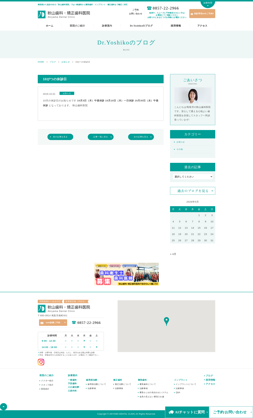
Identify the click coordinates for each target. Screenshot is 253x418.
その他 (180, 149)
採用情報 (176, 25)
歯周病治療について (97, 384)
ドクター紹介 (47, 381)
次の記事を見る (141, 137)
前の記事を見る (60, 137)
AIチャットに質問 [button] (189, 412)
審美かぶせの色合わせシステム (154, 392)
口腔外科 (72, 391)
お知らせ (181, 142)
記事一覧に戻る (100, 137)
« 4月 (173, 254)
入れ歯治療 (73, 387)
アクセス (202, 25)
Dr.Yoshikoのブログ (141, 25)
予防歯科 (72, 383)
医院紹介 (45, 389)
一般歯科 (72, 380)
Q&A (178, 392)
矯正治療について (123, 384)
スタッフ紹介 (47, 385)
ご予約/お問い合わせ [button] (230, 412)
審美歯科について (148, 384)
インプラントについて (186, 384)
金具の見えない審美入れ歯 (152, 397)
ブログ (209, 375)
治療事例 (92, 388)
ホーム (49, 25)
